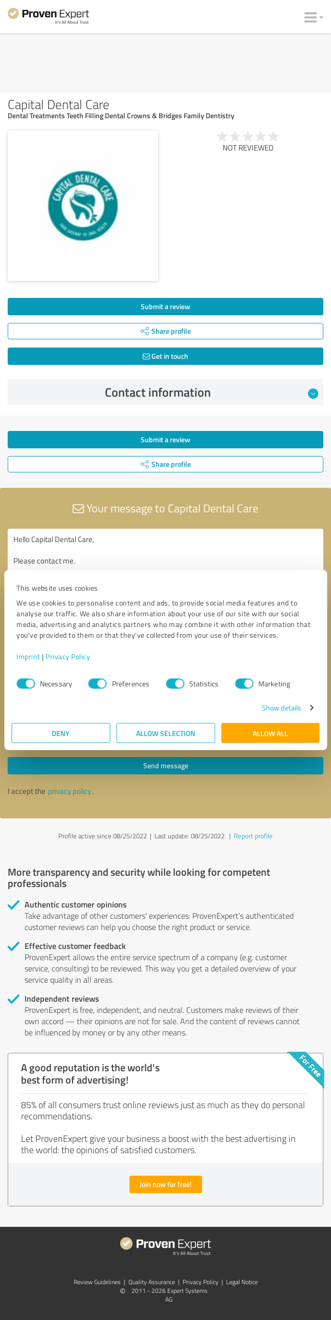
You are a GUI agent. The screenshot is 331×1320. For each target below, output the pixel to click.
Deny (61, 733)
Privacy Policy (68, 656)
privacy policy (69, 791)
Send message (165, 765)
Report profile (253, 835)
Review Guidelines (97, 1282)
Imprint (28, 656)
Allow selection (165, 733)
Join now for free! (166, 1184)
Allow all (270, 733)
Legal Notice (242, 1282)
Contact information (211, 392)
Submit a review (165, 306)
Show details (281, 707)
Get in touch (165, 356)
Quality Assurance (151, 1282)
